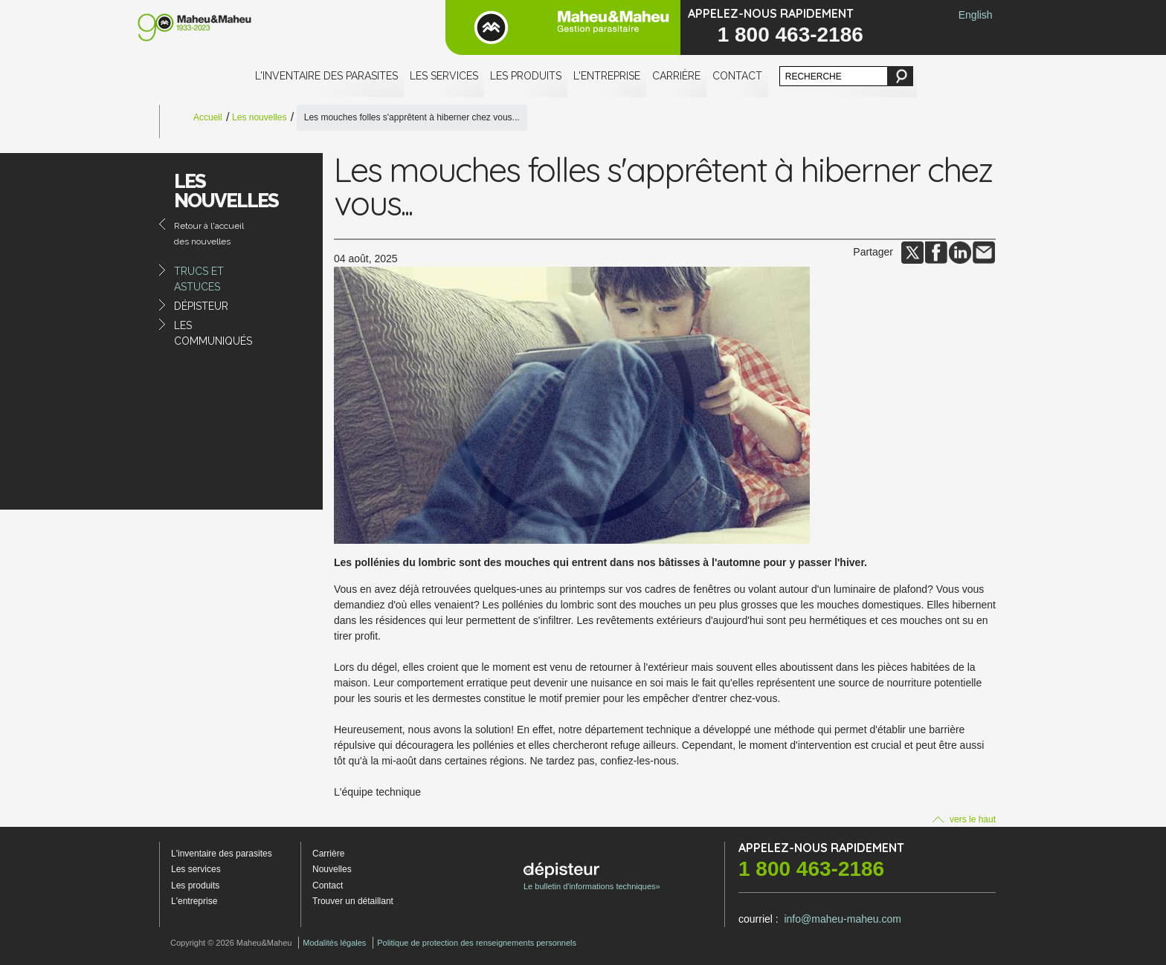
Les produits (525, 76)
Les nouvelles (259, 117)
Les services (444, 76)
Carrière (676, 76)
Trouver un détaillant (352, 901)
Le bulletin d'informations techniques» (592, 876)
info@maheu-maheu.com (842, 919)
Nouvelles (332, 869)
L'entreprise (606, 76)
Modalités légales (334, 942)
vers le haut (964, 819)
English (976, 15)
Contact (737, 76)
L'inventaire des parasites (326, 76)
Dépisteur (201, 306)
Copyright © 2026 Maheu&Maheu (231, 942)
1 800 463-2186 (790, 34)
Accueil (207, 117)
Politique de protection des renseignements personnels (476, 942)
